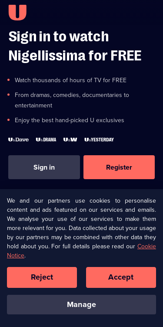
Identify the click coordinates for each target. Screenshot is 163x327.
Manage (81, 307)
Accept (120, 279)
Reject (42, 279)
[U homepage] (17, 12)
